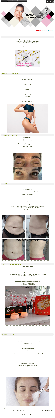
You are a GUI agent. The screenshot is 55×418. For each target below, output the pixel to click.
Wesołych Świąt (6, 37)
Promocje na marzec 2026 (9, 135)
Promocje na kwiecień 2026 (10, 73)
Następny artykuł (47, 410)
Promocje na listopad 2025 (10, 334)
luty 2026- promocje (8, 183)
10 (42, 410)
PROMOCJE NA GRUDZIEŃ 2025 (11, 264)
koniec (52, 410)
